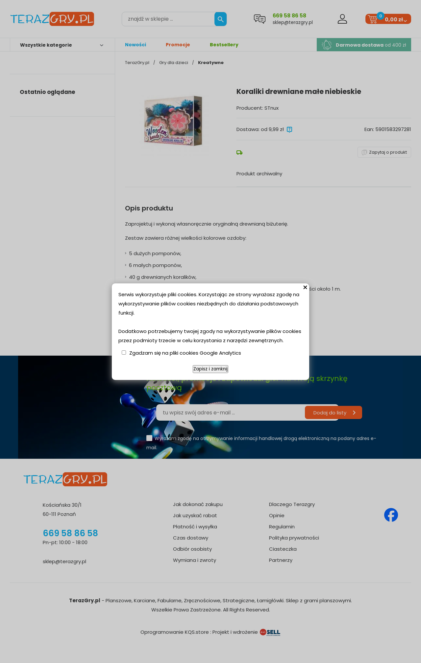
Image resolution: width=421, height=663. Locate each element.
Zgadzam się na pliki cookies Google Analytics (185, 352)
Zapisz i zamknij (210, 369)
